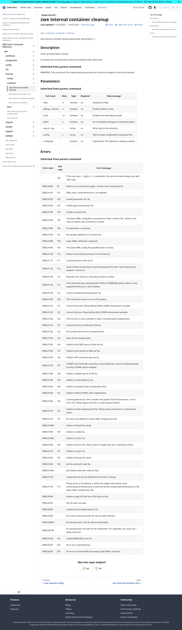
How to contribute (129, 617)
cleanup (70, 33)
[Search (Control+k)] (169, 7)
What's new (26, 7)
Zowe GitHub (127, 613)
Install (48, 7)
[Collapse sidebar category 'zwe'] (33, 51)
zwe (42, 33)
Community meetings (131, 609)
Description (154, 18)
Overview (38, 7)
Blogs (68, 605)
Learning (69, 613)
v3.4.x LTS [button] (137, 7)
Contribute (90, 7)
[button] (20, 56)
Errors (152, 33)
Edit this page (88, 24)
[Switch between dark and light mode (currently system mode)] (155, 8)
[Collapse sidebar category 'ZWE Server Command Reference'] (33, 46)
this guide (66, 2)
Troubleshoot (76, 7)
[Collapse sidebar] (19, 591)
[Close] (179, 2)
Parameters (154, 26)
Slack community (128, 605)
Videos (68, 609)
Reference (102, 7)
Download (15, 605)
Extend (64, 7)
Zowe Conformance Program (79, 617)
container (60, 33)
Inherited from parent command (164, 22)
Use (55, 7)
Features (14, 609)
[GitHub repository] (150, 8)
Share (140, 24)
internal (50, 33)
